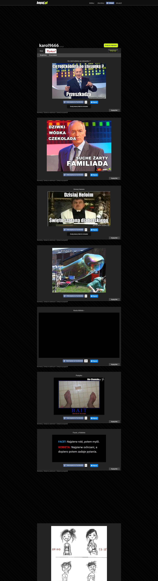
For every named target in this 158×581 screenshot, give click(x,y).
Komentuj (40, 112)
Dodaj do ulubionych (50, 112)
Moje (41, 51)
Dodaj (91, 3)
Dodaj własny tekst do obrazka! (79, 106)
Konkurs (51, 51)
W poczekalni (53, 55)
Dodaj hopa (113, 51)
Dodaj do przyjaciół (62, 112)
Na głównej (43, 55)
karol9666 (51, 45)
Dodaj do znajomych (111, 45)
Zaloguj (101, 3)
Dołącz (119, 3)
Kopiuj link (114, 110)
